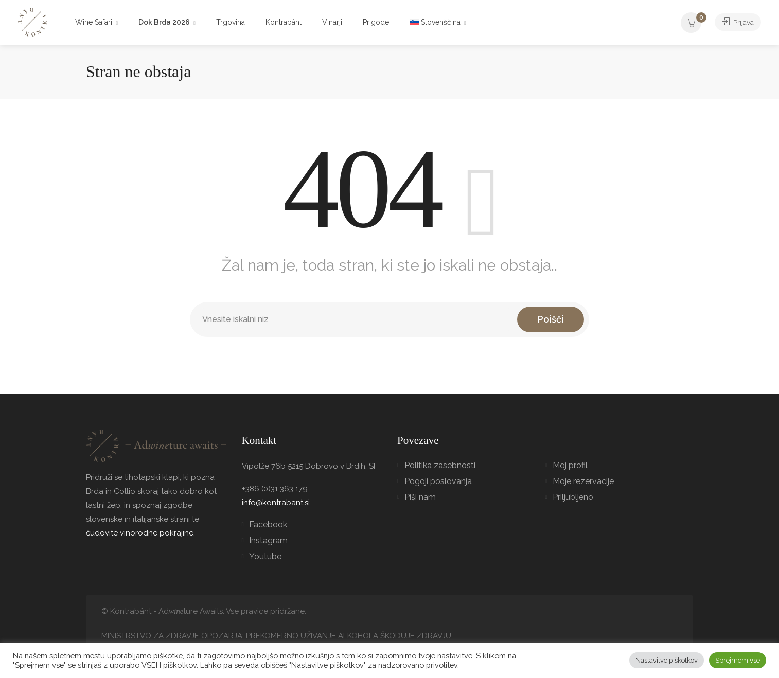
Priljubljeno (573, 497)
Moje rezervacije (583, 481)
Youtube (265, 556)
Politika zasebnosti (439, 465)
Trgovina (230, 22)
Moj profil (570, 465)
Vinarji (332, 22)
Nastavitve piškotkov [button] (666, 660)
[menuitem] (438, 22)
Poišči (550, 319)
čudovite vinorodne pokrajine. (140, 533)
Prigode (376, 22)
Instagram (268, 540)
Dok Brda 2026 (164, 22)
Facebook (268, 524)
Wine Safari (93, 22)
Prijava (735, 22)
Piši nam (420, 497)
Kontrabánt (283, 22)
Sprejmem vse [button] (737, 660)
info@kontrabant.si (276, 502)
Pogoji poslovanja (438, 481)
